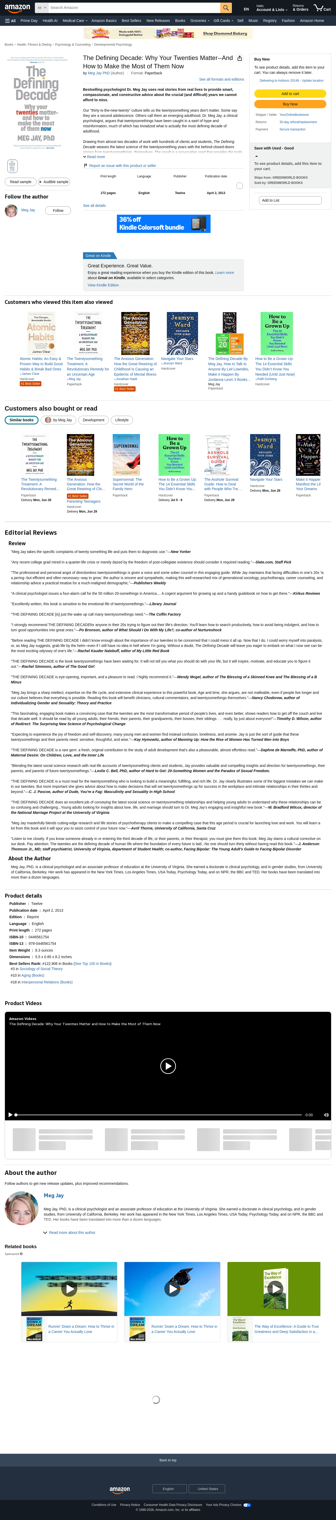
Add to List (270, 200)
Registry (270, 21)
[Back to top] (168, 1465)
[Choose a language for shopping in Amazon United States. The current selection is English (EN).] (243, 8)
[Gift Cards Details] (232, 20)
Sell (240, 21)
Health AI (50, 21)
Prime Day (29, 21)
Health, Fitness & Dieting (34, 44)
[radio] (22, 420)
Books (180, 21)
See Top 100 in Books (92, 964)
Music (253, 21)
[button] (10, 21)
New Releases (158, 21)
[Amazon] (18, 7)
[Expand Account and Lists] (287, 10)
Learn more (224, 273)
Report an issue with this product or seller (119, 166)
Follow (58, 210)
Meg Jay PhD (99, 73)
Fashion (288, 21)
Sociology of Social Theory (41, 969)
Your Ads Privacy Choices (224, 1505)
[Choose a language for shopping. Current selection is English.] (166, 1488)
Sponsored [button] (14, 1253)
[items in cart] (322, 7)
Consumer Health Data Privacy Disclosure (173, 1505)
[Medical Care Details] (87, 20)
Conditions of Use (104, 1505)
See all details (94, 205)
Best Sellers (131, 21)
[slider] (159, 1114)
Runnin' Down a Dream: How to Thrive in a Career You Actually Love (81, 1329)
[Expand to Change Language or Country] (182, 1489)
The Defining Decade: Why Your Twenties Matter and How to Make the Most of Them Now (85, 1024)
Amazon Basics (104, 21)
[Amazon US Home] (120, 1491)
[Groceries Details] (209, 20)
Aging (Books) (32, 976)
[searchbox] (134, 8)
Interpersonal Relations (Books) (47, 982)
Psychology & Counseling (73, 44)
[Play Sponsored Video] (69, 1289)
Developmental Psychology (113, 44)
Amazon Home (312, 21)
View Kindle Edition (103, 285)
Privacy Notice (130, 1505)
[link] (41, 364)
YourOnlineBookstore (294, 115)
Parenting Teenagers (83, 499)
